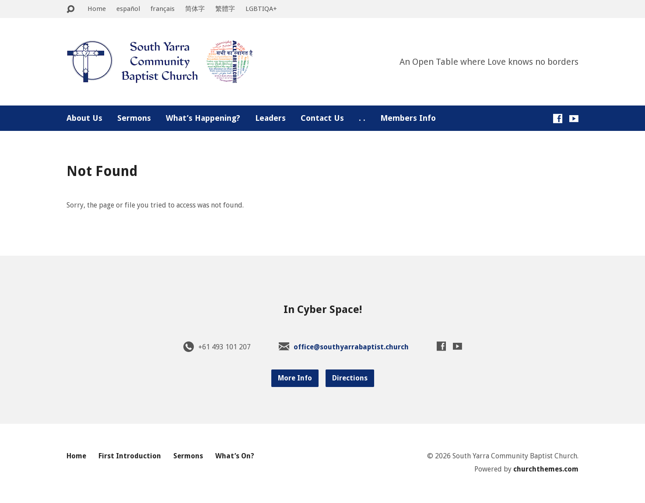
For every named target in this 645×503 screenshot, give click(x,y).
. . (362, 118)
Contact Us (322, 118)
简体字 (195, 9)
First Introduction (129, 456)
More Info (295, 378)
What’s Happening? (203, 118)
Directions (350, 378)
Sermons (134, 118)
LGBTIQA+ (261, 9)
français (163, 9)
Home (97, 9)
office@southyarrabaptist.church (351, 347)
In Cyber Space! (323, 309)
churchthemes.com (545, 469)
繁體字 (225, 9)
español (128, 9)
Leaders (270, 118)
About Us (84, 118)
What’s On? (234, 456)
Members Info (408, 118)
